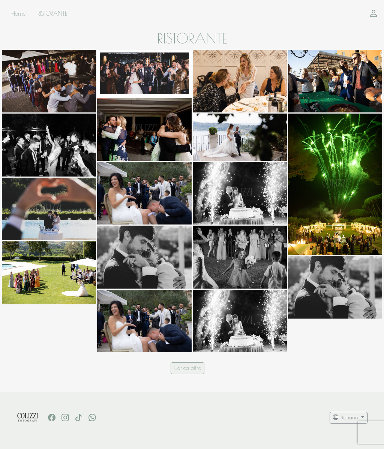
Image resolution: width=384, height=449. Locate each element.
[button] (373, 13)
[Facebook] (52, 417)
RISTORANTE (52, 13)
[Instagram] (65, 417)
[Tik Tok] (78, 417)
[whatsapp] (92, 417)
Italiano (346, 418)
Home (18, 13)
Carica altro (187, 368)
